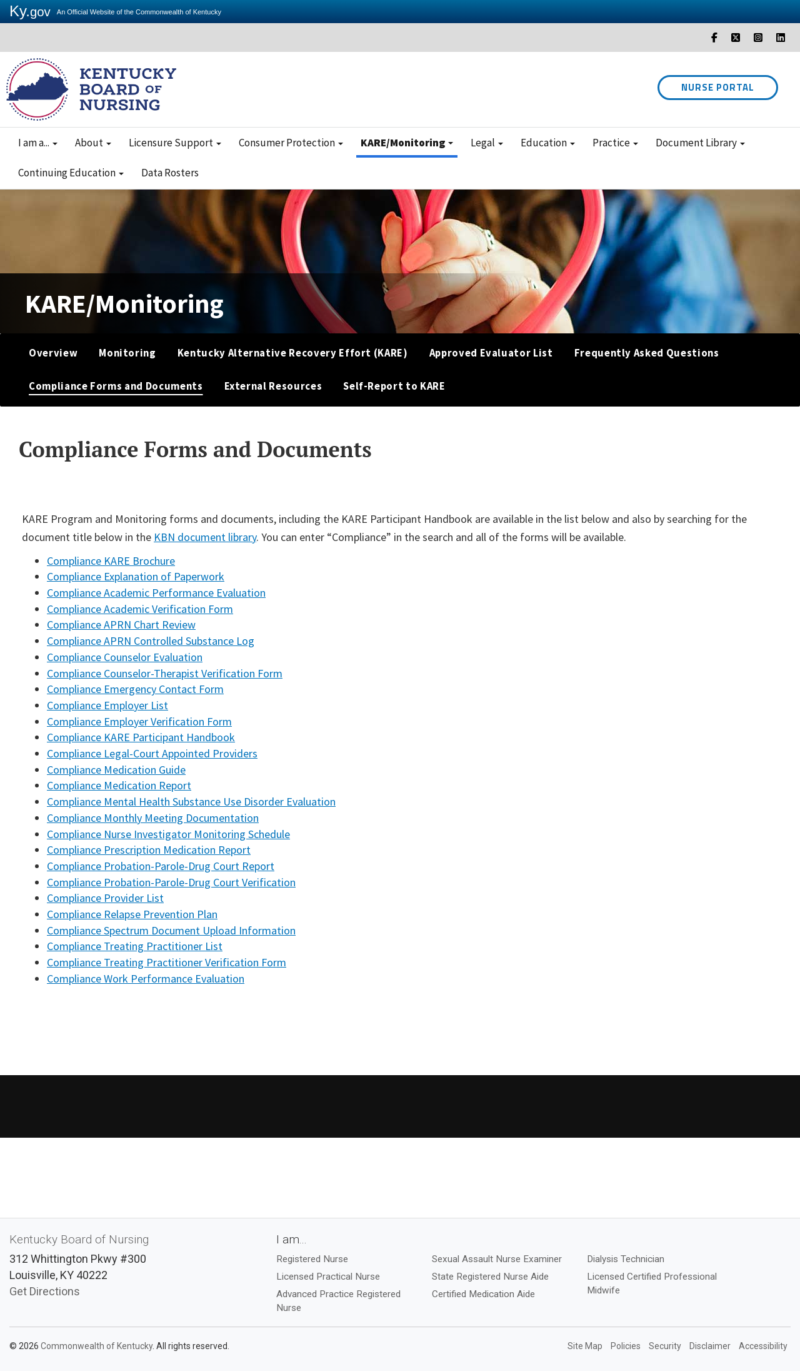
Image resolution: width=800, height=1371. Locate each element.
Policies (626, 1346)
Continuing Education (71, 173)
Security (665, 1346)
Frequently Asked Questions (646, 353)
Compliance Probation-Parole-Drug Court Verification (171, 882)
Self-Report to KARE (394, 386)
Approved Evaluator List (491, 353)
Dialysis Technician (625, 1259)
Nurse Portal (717, 87)
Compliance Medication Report (119, 785)
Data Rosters (170, 173)
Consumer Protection (291, 142)
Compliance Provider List (105, 898)
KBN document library (205, 537)
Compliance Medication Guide (116, 769)
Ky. (30, 11)
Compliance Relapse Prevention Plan (132, 914)
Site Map (585, 1346)
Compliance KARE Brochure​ (111, 561)
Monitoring (127, 353)
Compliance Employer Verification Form (139, 721)
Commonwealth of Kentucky (96, 1346)
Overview (53, 353)
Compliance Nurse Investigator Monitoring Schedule (168, 834)
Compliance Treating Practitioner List (134, 946)
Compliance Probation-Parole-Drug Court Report (160, 866)
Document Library (700, 142)
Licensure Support (175, 142)
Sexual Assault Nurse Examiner (497, 1259)
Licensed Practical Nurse (328, 1276)
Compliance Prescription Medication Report (149, 849)
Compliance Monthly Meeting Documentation (153, 818)
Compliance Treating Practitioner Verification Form (166, 962)
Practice (615, 142)
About (93, 142)
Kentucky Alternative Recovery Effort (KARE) (293, 353)
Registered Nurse (312, 1259)
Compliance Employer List (107, 705)
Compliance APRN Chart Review (121, 624)
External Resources (273, 386)
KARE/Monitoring (407, 142)
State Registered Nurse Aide (490, 1276)
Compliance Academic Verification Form (140, 609)
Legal (487, 142)
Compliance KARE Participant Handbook (141, 737)
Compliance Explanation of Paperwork (135, 576)
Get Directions (44, 1291)
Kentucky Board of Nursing (79, 1239)
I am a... (38, 142)
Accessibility (763, 1346)
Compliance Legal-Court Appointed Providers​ (152, 753)
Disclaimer (710, 1346)
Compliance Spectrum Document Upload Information (171, 930)
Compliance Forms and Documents (116, 386)
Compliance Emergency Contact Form (135, 689)
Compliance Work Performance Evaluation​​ (145, 978)
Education (548, 142)
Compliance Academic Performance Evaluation (156, 592)
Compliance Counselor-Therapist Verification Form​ (164, 673)
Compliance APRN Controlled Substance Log (150, 641)
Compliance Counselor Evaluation (124, 657)
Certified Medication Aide (483, 1294)
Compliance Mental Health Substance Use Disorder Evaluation (191, 801)
